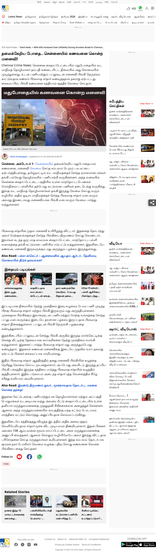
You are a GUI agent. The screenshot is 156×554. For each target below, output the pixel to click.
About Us (62, 539)
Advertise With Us (77, 539)
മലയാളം (99, 2)
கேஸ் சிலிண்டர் (76, 22)
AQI (134, 8)
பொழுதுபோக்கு (99, 16)
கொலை (35, 168)
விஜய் (8, 22)
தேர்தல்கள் (44, 22)
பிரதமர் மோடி (59, 22)
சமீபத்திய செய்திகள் (116, 103)
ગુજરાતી (76, 2)
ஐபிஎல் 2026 (68, 16)
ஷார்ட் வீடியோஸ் (121, 16)
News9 (47, 2)
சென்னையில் (44, 164)
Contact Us (50, 539)
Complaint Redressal (99, 539)
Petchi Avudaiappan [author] (19, 156)
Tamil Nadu (25, 47)
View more (146, 103)
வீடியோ (125, 22)
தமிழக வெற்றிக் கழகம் (25, 22)
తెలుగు (62, 2)
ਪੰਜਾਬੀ (90, 2)
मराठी (69, 2)
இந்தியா (83, 16)
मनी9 (106, 2)
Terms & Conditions (91, 544)
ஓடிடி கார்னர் (138, 22)
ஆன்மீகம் (139, 16)
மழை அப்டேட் (95, 22)
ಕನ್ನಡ (55, 2)
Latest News (15, 16)
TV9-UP (114, 2)
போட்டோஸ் (111, 22)
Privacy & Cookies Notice (67, 544)
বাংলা (84, 2)
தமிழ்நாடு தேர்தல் (48, 16)
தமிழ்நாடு (30, 16)
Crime (6, 464)
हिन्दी (39, 2)
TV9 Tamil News (9, 47)
